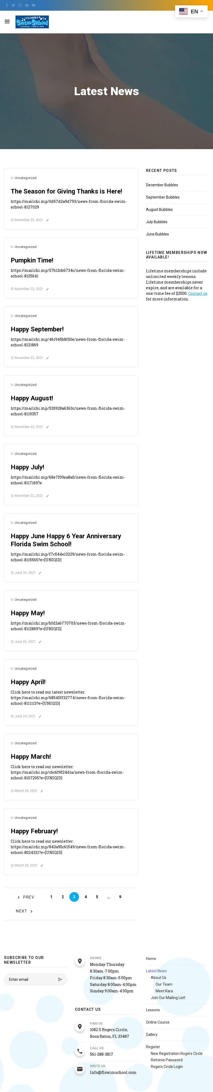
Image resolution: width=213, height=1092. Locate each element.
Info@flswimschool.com (113, 1072)
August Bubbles (159, 209)
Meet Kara (164, 991)
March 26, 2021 (24, 791)
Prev (25, 897)
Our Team (164, 984)
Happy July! (27, 467)
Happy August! (32, 398)
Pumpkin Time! (32, 260)
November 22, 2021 (27, 220)
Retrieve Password (167, 1060)
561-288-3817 (101, 1054)
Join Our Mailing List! (168, 998)
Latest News (156, 971)
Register (153, 1047)
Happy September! (37, 329)
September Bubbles (163, 197)
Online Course (157, 1022)
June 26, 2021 (23, 573)
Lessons (153, 1010)
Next (25, 911)
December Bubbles (162, 185)
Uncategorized (26, 178)
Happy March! (31, 756)
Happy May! (28, 613)
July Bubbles (156, 222)
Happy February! (34, 831)
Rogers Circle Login (167, 1066)
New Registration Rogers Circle (177, 1053)
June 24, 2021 (23, 716)
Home (151, 959)
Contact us (197, 293)
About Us (158, 977)
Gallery (151, 1034)
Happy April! (28, 682)
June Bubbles (157, 234)
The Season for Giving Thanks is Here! (66, 191)
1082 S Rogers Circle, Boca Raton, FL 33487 (109, 1033)
